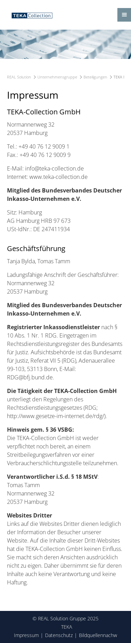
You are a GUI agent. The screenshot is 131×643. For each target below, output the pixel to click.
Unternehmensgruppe (57, 77)
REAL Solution (19, 77)
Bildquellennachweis (101, 635)
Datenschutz (59, 635)
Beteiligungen (95, 77)
